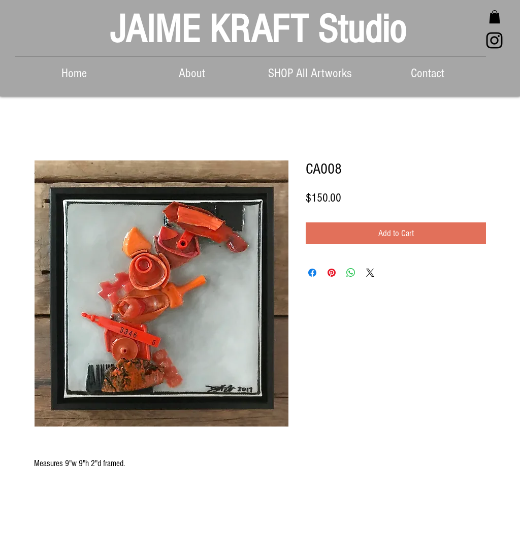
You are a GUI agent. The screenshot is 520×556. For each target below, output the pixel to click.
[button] (494, 16)
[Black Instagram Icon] (494, 40)
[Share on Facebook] (312, 273)
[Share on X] (370, 273)
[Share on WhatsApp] (351, 273)
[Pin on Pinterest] (332, 273)
